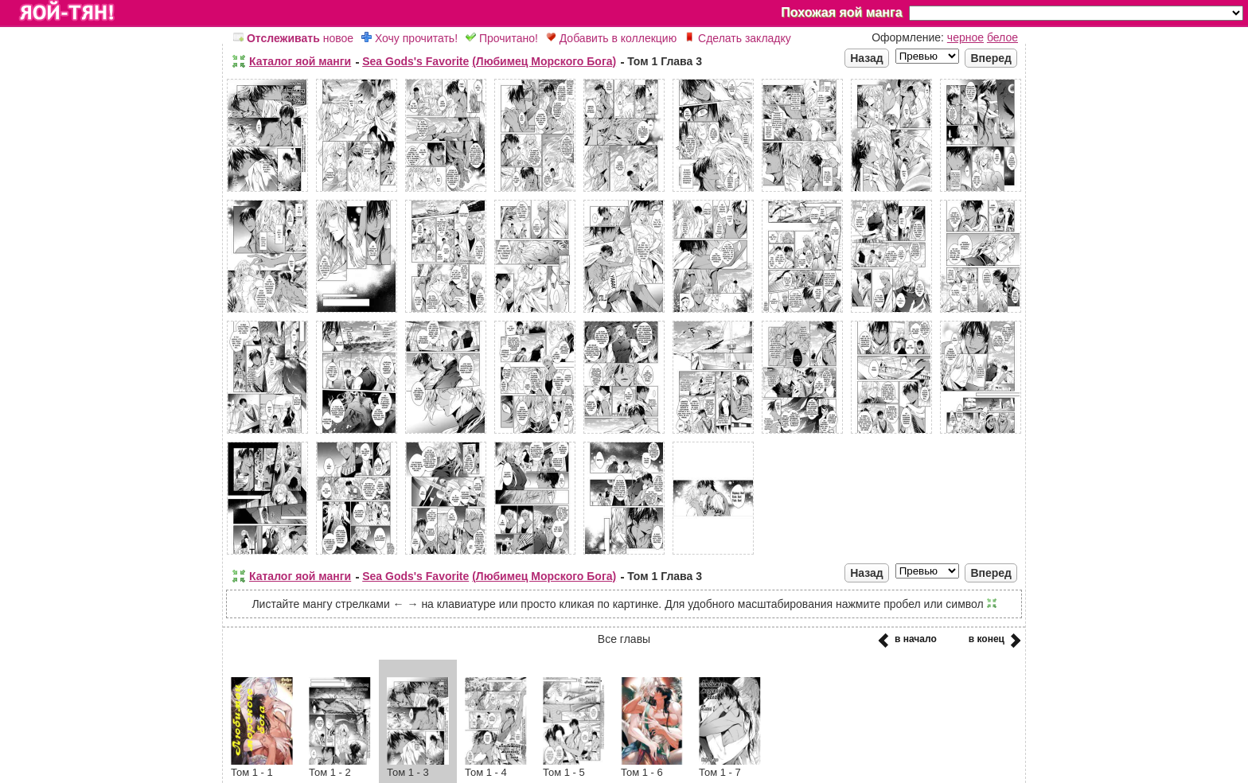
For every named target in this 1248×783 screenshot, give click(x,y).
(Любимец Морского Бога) (544, 61)
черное (965, 37)
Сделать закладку (737, 38)
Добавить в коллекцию (611, 38)
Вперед (991, 58)
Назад (866, 58)
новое (293, 38)
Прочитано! (502, 38)
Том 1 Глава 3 (664, 61)
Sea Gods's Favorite (415, 61)
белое (1002, 37)
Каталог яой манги (300, 61)
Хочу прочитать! (409, 38)
